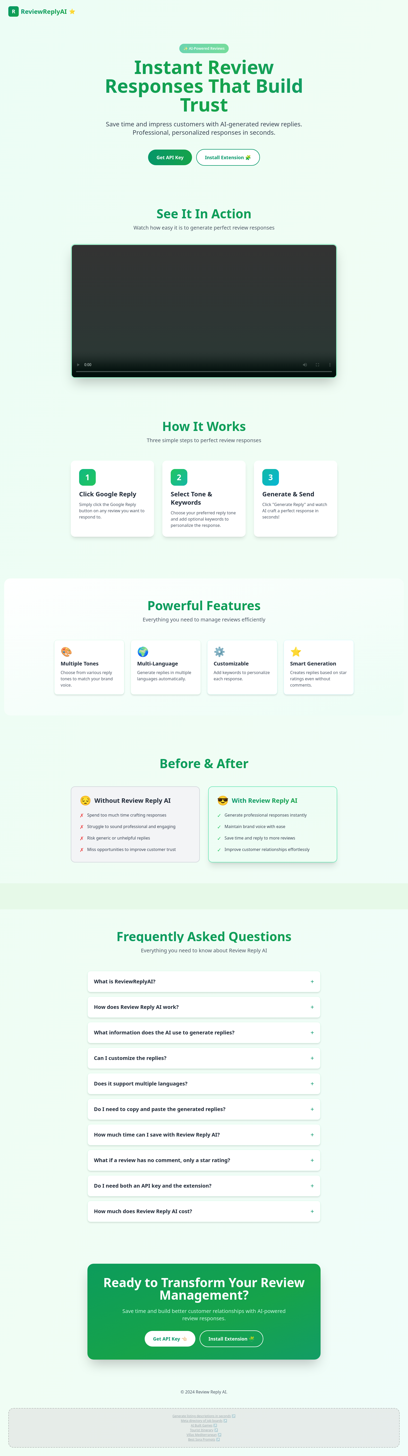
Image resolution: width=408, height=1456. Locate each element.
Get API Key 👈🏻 (170, 1339)
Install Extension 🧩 (228, 157)
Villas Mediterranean (202, 1435)
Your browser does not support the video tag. (204, 311)
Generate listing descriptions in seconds (202, 1416)
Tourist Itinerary (201, 1430)
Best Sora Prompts (201, 1439)
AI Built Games (202, 1425)
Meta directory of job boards (201, 1420)
